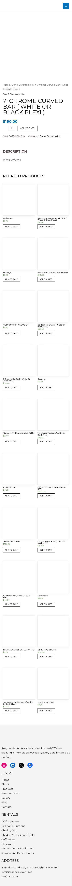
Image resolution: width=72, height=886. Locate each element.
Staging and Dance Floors (17, 853)
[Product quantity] (11, 128)
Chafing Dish (9, 830)
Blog (4, 802)
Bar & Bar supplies (22, 84)
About (5, 784)
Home (6, 84)
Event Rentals (10, 793)
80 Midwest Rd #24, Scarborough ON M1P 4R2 (29, 867)
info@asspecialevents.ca (16, 872)
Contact (6, 806)
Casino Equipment (13, 826)
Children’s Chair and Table (17, 835)
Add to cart (27, 128)
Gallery (5, 797)
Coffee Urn (8, 839)
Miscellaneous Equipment (17, 848)
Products (7, 788)
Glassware (7, 844)
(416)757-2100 (9, 876)
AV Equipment (10, 821)
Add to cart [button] (11, 227)
